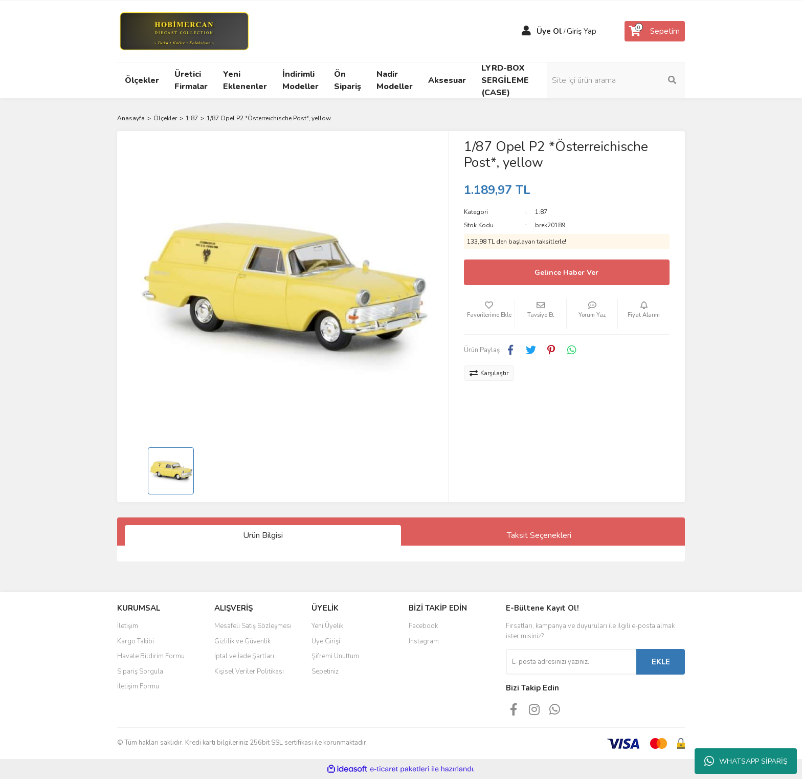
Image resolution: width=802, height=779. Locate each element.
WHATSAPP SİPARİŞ (746, 761)
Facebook (423, 626)
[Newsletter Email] (571, 662)
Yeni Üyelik (327, 626)
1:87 (541, 212)
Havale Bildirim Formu (151, 656)
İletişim (127, 626)
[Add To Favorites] (489, 313)
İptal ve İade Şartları (244, 656)
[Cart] (655, 31)
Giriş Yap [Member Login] (581, 31)
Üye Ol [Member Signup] (549, 31)
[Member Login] (526, 31)
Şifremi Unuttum (335, 656)
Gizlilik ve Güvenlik (242, 641)
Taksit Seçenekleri (539, 535)
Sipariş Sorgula (140, 671)
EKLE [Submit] (661, 662)
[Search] (616, 80)
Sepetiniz (325, 671)
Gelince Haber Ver (566, 272)
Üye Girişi (325, 641)
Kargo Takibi (135, 641)
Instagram (424, 641)
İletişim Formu (138, 686)
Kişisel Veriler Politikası (249, 671)
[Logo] (184, 31)
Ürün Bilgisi (263, 535)
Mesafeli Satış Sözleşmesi (253, 626)
